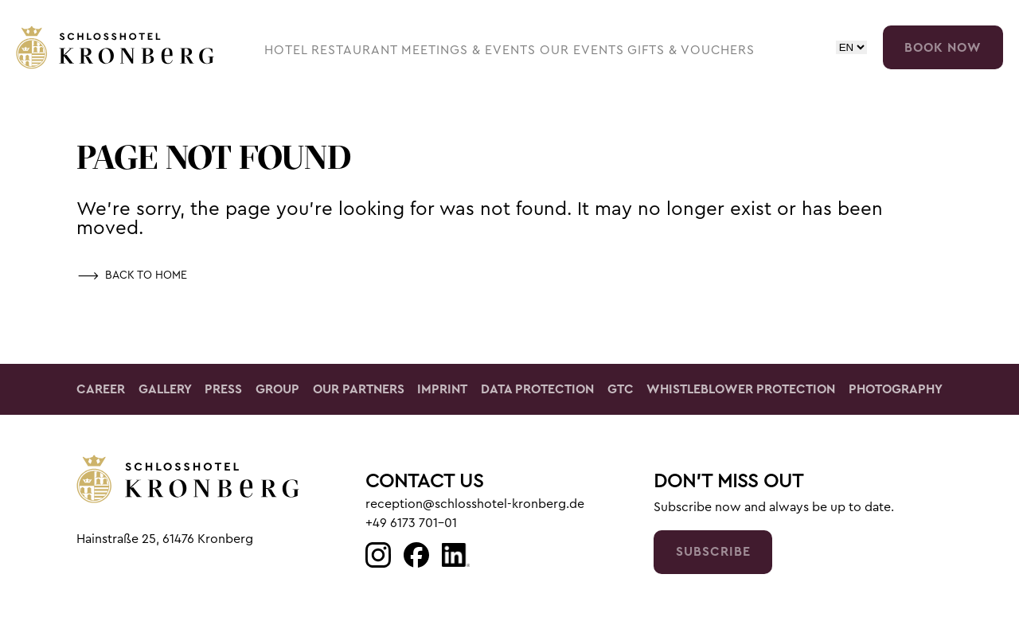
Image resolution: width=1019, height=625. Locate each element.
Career (100, 389)
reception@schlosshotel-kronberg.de (474, 504)
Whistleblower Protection (740, 389)
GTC (620, 389)
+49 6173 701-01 (411, 523)
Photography (896, 389)
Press (223, 389)
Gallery (165, 389)
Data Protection (537, 389)
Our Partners (358, 389)
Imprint (442, 389)
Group (277, 389)
